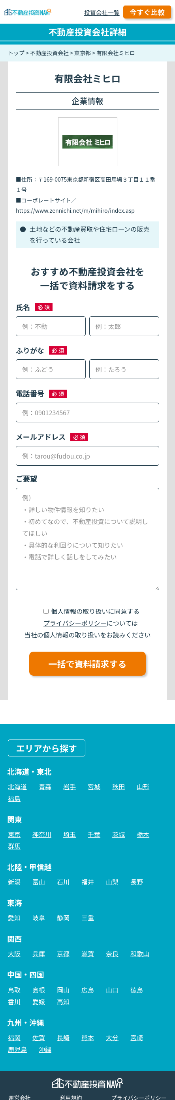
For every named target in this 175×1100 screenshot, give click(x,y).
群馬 (14, 846)
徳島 (136, 989)
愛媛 (38, 1001)
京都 (63, 953)
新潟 (14, 881)
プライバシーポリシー (75, 623)
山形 (143, 786)
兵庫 (38, 953)
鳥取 (14, 989)
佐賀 (38, 1037)
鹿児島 (17, 1049)
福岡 (14, 1037)
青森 (45, 786)
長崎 (63, 1037)
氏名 (23, 307)
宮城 (94, 786)
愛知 (14, 917)
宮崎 (136, 1037)
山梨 (112, 881)
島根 (38, 989)
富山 (38, 881)
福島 (14, 798)
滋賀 (87, 953)
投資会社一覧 (102, 12)
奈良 (112, 953)
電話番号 (30, 393)
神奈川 (41, 834)
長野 (136, 881)
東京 (14, 834)
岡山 (63, 989)
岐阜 (38, 917)
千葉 (94, 834)
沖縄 (45, 1049)
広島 (87, 989)
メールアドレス (41, 436)
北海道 (17, 786)
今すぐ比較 (147, 12)
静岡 (63, 917)
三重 (87, 917)
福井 (87, 881)
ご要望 (26, 478)
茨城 (118, 834)
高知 (63, 1001)
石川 (63, 881)
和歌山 (139, 953)
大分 (112, 1037)
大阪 (14, 953)
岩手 (69, 786)
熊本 (87, 1037)
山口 (112, 989)
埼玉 (69, 834)
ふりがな (30, 350)
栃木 (143, 834)
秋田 (118, 786)
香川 (14, 1001)
